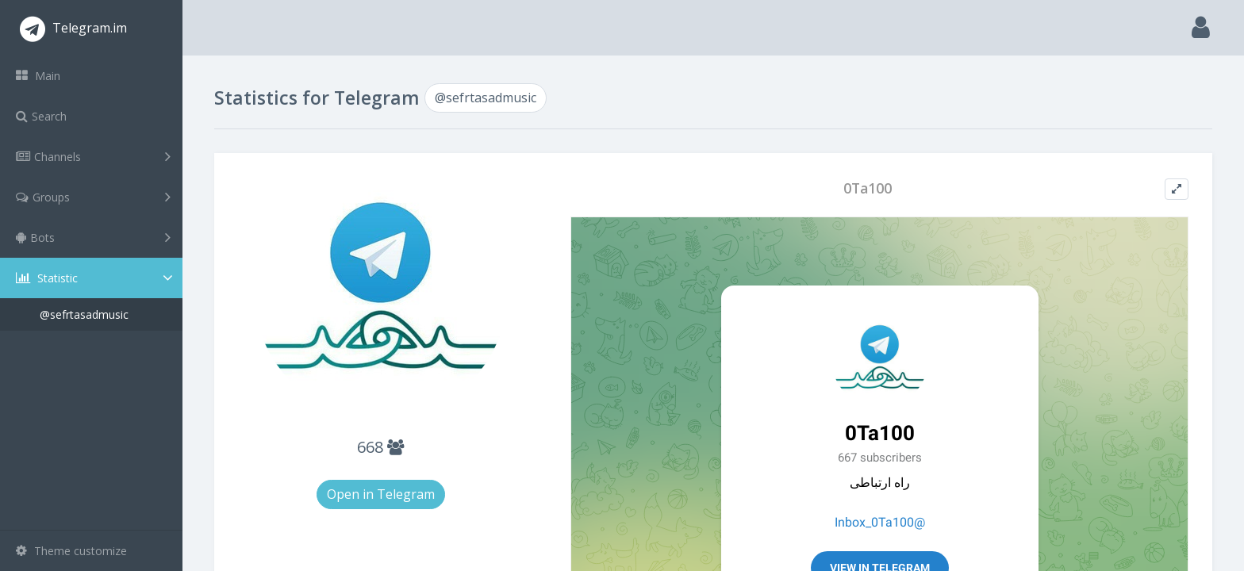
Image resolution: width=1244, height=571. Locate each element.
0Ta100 (867, 188)
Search (41, 116)
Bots (93, 237)
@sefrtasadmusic (84, 314)
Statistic (96, 278)
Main (38, 75)
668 (380, 447)
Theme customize (71, 550)
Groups (93, 197)
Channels (93, 156)
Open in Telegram (381, 494)
